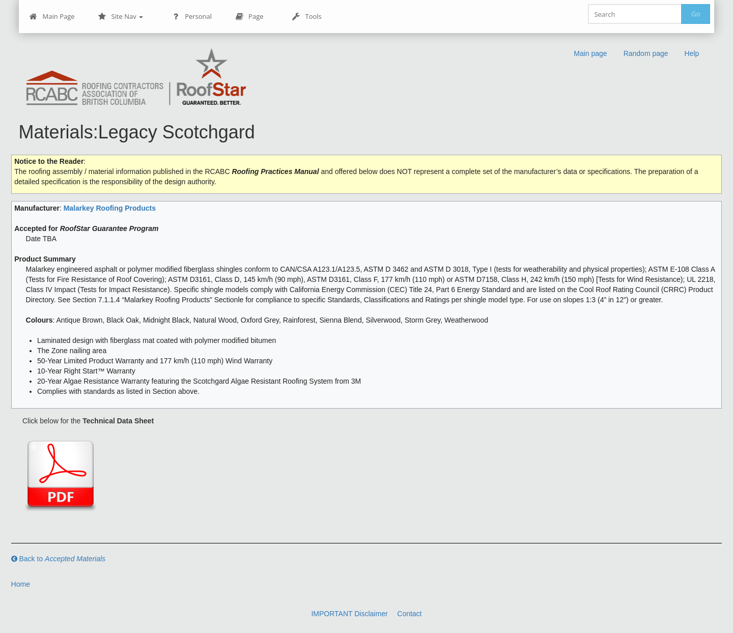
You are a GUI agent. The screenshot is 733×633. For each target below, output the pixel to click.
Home (20, 584)
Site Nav (121, 17)
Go (695, 13)
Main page (590, 53)
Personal (192, 17)
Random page (646, 53)
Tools (307, 17)
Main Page (52, 17)
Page (249, 17)
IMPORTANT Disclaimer (349, 614)
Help (692, 53)
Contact (409, 614)
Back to (58, 559)
